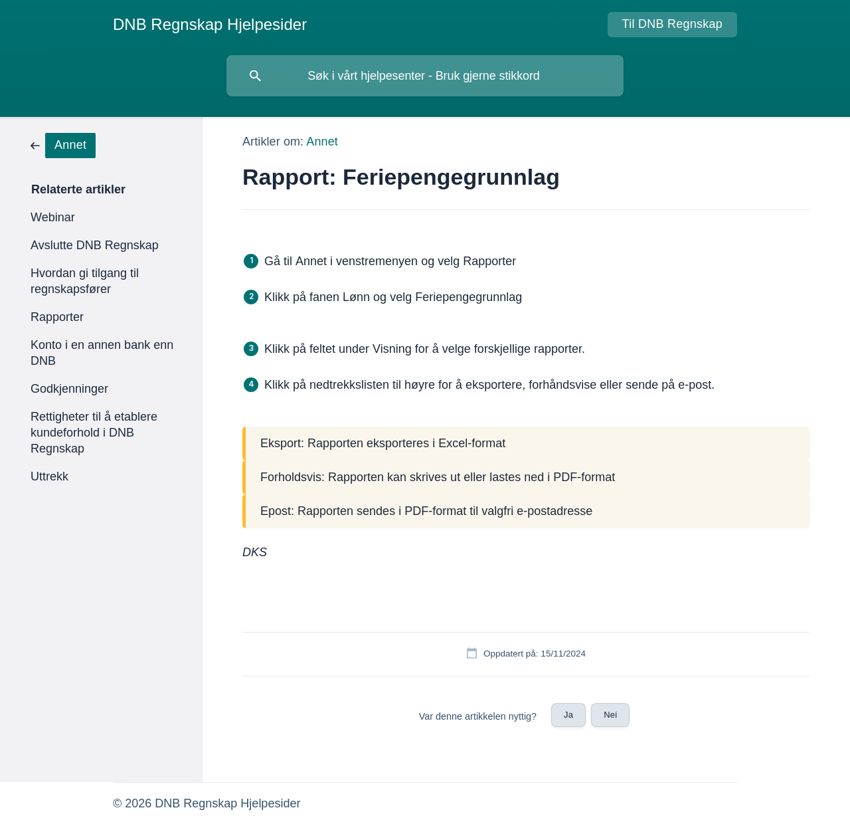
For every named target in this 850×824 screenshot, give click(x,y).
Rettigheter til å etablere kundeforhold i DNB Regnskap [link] (94, 432)
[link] (63, 144)
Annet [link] (322, 141)
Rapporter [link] (57, 317)
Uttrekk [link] (49, 476)
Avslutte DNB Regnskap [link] (95, 245)
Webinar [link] (53, 217)
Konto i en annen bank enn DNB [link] (102, 352)
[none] (210, 24)
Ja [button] (568, 715)
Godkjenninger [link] (69, 388)
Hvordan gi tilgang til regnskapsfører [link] (85, 281)
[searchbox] (425, 75)
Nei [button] (610, 715)
